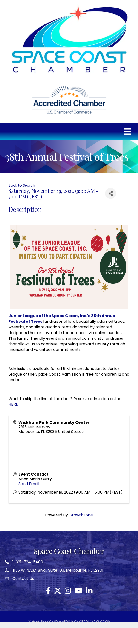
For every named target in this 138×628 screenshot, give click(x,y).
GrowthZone (81, 515)
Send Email (28, 484)
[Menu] (127, 131)
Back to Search (22, 185)
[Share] (110, 193)
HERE (13, 404)
